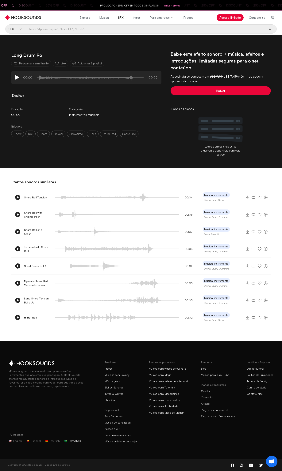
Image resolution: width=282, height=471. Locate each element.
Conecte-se (257, 17)
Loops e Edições (182, 109)
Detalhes (18, 95)
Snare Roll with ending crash (33, 214)
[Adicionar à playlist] (266, 197)
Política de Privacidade (260, 374)
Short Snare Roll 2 (35, 266)
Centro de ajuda (256, 387)
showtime (76, 134)
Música (104, 17)
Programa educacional (214, 410)
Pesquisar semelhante (31, 63)
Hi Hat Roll (30, 317)
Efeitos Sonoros (114, 387)
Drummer (223, 217)
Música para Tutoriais (162, 387)
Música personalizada (118, 422)
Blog (203, 368)
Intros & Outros (114, 393)
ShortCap (111, 400)
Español (33, 440)
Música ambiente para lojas (121, 441)
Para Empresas (114, 416)
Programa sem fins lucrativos (218, 416)
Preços (188, 17)
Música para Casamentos (164, 400)
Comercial (207, 397)
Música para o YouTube (215, 374)
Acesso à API (112, 428)
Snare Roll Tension (35, 197)
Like (60, 63)
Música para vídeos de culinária (168, 368)
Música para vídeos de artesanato (169, 381)
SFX (121, 17)
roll (30, 134)
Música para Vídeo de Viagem (166, 412)
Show (221, 200)
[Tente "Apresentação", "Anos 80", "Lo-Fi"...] (145, 29)
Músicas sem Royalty (117, 374)
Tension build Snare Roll (36, 249)
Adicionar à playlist (87, 63)
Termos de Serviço (257, 381)
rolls (92, 134)
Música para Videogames (164, 393)
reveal (58, 134)
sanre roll (129, 134)
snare (43, 134)
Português (72, 440)
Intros (137, 17)
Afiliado (205, 403)
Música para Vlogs (160, 374)
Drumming (224, 268)
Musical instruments (216, 195)
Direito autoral (255, 368)
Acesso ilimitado (230, 17)
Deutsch (52, 440)
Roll (219, 234)
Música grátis (113, 381)
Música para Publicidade (163, 406)
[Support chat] (271, 461)
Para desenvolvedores (118, 435)
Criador (205, 391)
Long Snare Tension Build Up (36, 300)
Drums (207, 200)
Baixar (221, 91)
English (15, 440)
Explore (85, 17)
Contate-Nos (255, 393)
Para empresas (162, 17)
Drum (214, 200)
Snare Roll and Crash (33, 231)
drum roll (109, 134)
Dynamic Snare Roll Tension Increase (36, 283)
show (17, 134)
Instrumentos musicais (84, 115)
